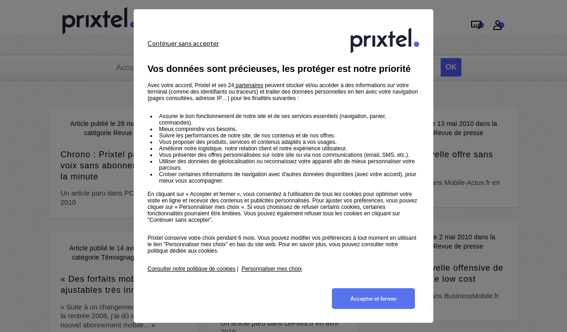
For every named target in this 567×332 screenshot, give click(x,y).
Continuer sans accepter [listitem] (183, 43)
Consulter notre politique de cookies (192, 269)
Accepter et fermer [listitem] (373, 299)
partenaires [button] (248, 85)
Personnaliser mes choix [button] (272, 269)
